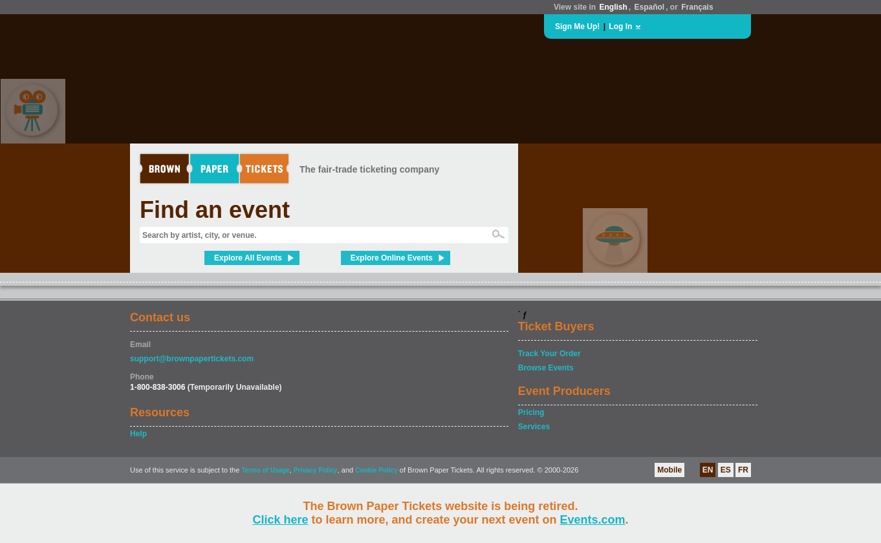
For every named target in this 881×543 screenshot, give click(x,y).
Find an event (215, 210)
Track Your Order (549, 353)
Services (534, 426)
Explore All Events (248, 257)
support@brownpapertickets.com (192, 358)
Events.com (592, 519)
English (613, 7)
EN (707, 469)
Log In (620, 26)
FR (743, 469)
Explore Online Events (392, 257)
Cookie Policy (376, 470)
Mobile (669, 469)
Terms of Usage (265, 470)
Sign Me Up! (577, 26)
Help (138, 433)
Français (697, 7)
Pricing (531, 412)
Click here (280, 519)
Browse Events (546, 367)
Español (650, 7)
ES (726, 469)
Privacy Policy (316, 470)
